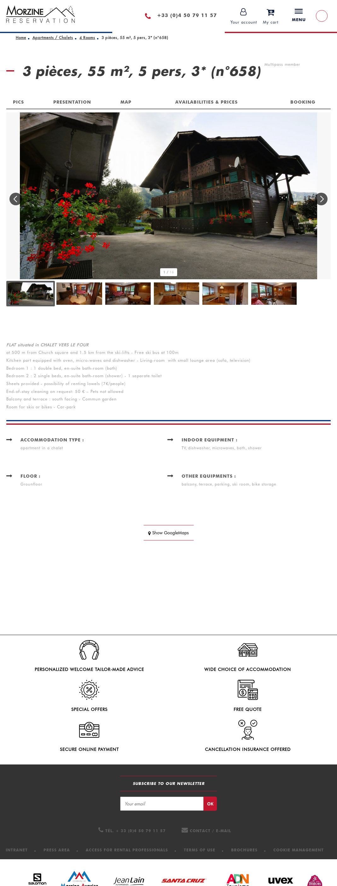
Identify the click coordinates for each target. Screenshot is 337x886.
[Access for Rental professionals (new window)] (127, 815)
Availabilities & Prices (206, 102)
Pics (18, 102)
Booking (303, 102)
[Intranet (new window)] (17, 815)
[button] (270, 16)
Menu (299, 15)
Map (125, 102)
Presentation (72, 102)
